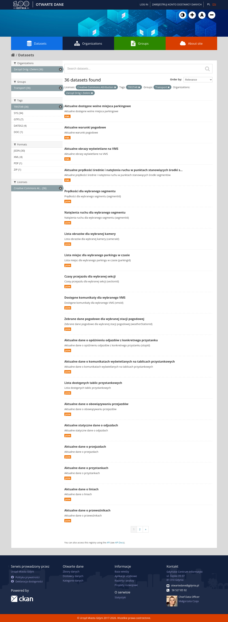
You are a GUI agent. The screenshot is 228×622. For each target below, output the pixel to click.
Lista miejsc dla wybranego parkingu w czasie (97, 255)
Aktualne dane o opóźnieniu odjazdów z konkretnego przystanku (111, 340)
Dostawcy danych (73, 576)
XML (67, 116)
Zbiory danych (71, 571)
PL (208, 4)
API (108, 542)
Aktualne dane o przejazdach (85, 447)
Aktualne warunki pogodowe (85, 127)
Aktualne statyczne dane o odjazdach (91, 425)
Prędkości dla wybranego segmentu (90, 191)
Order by (175, 79)
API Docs (119, 542)
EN (214, 4)
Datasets (36, 43)
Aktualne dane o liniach (81, 489)
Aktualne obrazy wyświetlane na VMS (91, 149)
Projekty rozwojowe (126, 585)
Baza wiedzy (122, 571)
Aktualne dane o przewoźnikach (87, 510)
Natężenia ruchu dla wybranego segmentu (94, 212)
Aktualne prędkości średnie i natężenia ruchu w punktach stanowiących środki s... (123, 170)
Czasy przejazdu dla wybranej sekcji (90, 276)
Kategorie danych (73, 580)
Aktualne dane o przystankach (86, 468)
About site (191, 43)
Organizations (88, 43)
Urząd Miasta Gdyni (22, 571)
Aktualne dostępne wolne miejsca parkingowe (97, 106)
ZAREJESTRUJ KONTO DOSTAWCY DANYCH (177, 4)
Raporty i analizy (124, 580)
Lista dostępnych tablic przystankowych (93, 383)
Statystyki (120, 597)
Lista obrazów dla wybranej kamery (90, 234)
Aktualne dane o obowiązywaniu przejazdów (96, 404)
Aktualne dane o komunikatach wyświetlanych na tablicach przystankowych (119, 361)
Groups (139, 43)
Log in (144, 4)
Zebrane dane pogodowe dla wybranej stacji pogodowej (104, 319)
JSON (67, 201)
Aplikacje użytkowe (126, 576)
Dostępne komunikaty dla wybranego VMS (94, 298)
